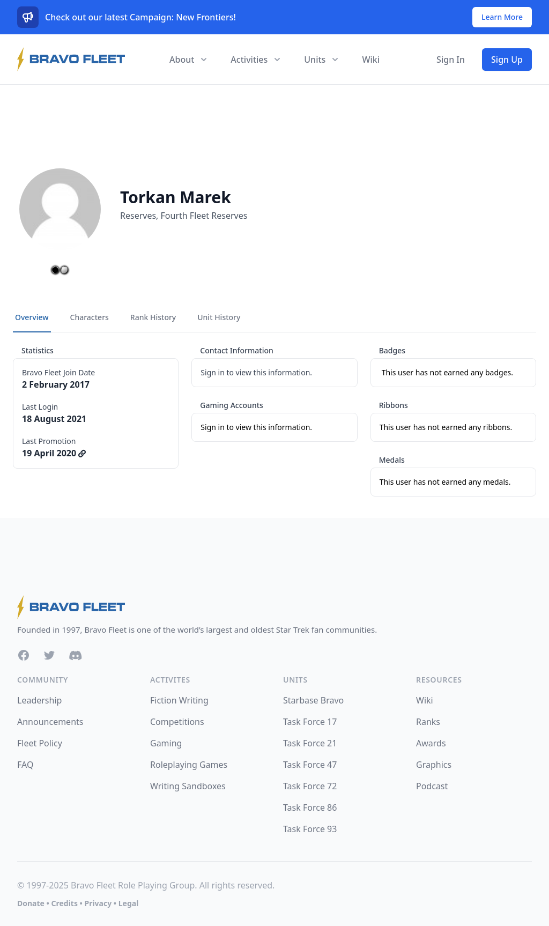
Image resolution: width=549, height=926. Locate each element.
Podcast (432, 786)
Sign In (450, 59)
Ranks (428, 722)
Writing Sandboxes (188, 786)
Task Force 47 (310, 765)
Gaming (166, 743)
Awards (431, 743)
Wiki (371, 59)
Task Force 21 (310, 743)
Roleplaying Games (188, 765)
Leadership (39, 700)
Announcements (50, 722)
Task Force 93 (310, 829)
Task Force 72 (310, 786)
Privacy (98, 903)
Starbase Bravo (313, 700)
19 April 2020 (54, 453)
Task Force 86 (310, 807)
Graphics (433, 765)
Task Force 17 (310, 722)
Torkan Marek (175, 197)
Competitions (177, 722)
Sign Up (507, 59)
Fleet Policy (39, 743)
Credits (64, 903)
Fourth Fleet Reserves (204, 215)
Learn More (502, 17)
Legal (128, 903)
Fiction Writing (179, 700)
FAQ (25, 765)
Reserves (138, 215)
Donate (30, 903)
